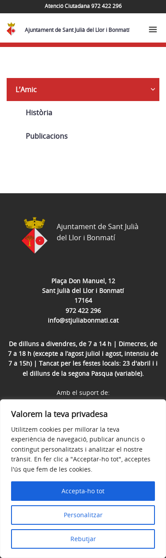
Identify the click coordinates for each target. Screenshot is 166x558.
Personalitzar (83, 515)
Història (39, 112)
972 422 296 (83, 310)
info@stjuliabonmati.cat (83, 320)
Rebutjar (83, 539)
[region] (83, 478)
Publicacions (47, 136)
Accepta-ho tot (83, 491)
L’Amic (26, 89)
